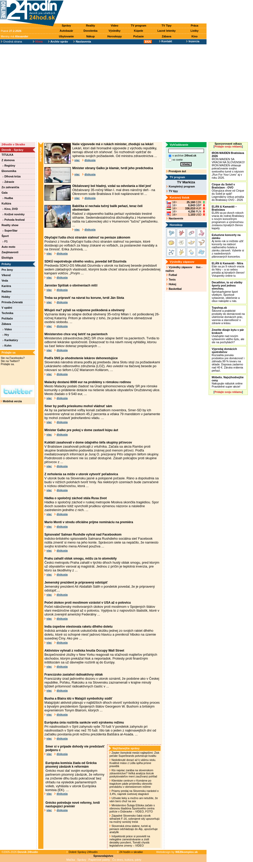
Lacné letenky (166, 30)
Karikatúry (10, 340)
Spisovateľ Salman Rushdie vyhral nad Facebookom (83, 534)
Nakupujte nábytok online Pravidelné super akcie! (228, 382)
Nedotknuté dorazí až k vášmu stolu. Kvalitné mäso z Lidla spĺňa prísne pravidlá (132, 763)
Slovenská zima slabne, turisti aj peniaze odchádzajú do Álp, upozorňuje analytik (133, 829)
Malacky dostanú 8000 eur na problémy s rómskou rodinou (87, 382)
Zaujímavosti (10, 252)
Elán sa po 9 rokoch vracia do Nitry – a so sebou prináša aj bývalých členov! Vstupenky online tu (228, 269)
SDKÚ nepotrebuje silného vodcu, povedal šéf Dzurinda (85, 261)
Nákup (90, 36)
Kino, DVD (10, 208)
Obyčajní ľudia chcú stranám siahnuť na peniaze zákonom (87, 237)
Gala (4, 192)
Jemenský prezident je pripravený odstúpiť (76, 582)
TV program (138, 25)
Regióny (9, 165)
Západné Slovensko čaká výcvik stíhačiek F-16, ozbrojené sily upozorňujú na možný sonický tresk (134, 818)
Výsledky (114, 30)
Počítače (7, 318)
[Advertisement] (48, 93)
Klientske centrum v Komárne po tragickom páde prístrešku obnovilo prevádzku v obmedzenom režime (130, 783)
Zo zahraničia (10, 187)
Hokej (171, 284)
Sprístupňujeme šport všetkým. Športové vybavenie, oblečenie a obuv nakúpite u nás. (227, 291)
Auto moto (8, 246)
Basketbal (174, 288)
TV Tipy (166, 25)
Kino (195, 36)
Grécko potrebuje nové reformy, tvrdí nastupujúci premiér (72, 804)
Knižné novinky (14, 214)
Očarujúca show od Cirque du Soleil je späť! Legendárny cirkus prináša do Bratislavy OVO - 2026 (228, 192)
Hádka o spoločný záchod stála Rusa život (75, 498)
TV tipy (172, 191)
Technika (7, 313)
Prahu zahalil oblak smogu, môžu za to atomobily (80, 558)
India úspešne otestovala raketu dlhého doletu (78, 626)
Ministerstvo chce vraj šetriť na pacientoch (76, 334)
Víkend (6, 275)
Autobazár (66, 30)
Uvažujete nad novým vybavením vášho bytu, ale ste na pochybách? (228, 336)
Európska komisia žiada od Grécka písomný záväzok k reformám (71, 764)
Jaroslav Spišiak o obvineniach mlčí (70, 285)
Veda (5, 280)
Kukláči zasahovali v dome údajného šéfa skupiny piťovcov (88, 442)
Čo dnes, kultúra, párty (126, 859)
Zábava (166, 36)
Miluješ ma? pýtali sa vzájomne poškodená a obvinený (84, 310)
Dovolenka (91, 30)
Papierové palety (99, 859)
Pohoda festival (14, 219)
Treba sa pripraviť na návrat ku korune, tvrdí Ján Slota (84, 298)
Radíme (7, 291)
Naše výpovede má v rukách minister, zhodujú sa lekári (112, 144)
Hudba (8, 198)
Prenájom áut (176, 171)
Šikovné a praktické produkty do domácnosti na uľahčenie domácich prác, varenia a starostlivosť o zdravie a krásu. (228, 315)
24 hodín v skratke (130, 851)
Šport (5, 235)
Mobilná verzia (11, 401)
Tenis (171, 279)
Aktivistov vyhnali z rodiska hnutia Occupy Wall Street (84, 650)
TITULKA (7, 154)
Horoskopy (114, 36)
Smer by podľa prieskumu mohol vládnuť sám (78, 406)
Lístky (195, 30)
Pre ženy (7, 269)
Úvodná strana (11, 41)
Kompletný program (181, 186)
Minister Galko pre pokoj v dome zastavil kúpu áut (81, 430)
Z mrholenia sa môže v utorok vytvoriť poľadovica (81, 474)
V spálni (7, 307)
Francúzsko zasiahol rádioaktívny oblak (73, 674)
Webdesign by (177, 851)
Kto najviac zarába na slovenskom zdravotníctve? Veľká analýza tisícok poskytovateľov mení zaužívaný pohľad (133, 773)
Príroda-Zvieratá (12, 302)
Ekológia (7, 257)
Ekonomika (9, 171)
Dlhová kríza (12, 176)
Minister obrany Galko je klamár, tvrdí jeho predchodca (112, 168)
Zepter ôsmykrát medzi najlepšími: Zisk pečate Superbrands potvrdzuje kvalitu (134, 754)
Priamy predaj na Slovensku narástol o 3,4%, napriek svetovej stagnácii (134, 792)
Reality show (10, 225)
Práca (194, 25)
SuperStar (10, 230)
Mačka (70, 859)
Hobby (6, 296)
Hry (6, 334)
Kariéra (6, 286)
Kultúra (6, 203)
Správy (66, 25)
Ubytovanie (66, 36)
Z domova (8, 160)
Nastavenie (175, 218)
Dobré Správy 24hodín (82, 851)
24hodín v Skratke (13, 144)
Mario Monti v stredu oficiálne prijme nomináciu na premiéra (88, 522)
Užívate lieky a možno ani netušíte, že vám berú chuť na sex (133, 800)
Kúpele (138, 30)
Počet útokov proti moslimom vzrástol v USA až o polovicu (87, 602)
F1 (5, 241)
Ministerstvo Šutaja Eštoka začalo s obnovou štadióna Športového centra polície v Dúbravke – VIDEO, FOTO (132, 808)
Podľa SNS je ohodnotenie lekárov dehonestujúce (81, 358)
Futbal (172, 274)
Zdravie (8, 181)
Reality (90, 25)
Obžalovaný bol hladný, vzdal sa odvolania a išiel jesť (111, 186)
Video (114, 25)
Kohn (7, 345)
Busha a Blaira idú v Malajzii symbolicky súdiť (78, 698)
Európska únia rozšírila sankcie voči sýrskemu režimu (84, 722)
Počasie (138, 36)
